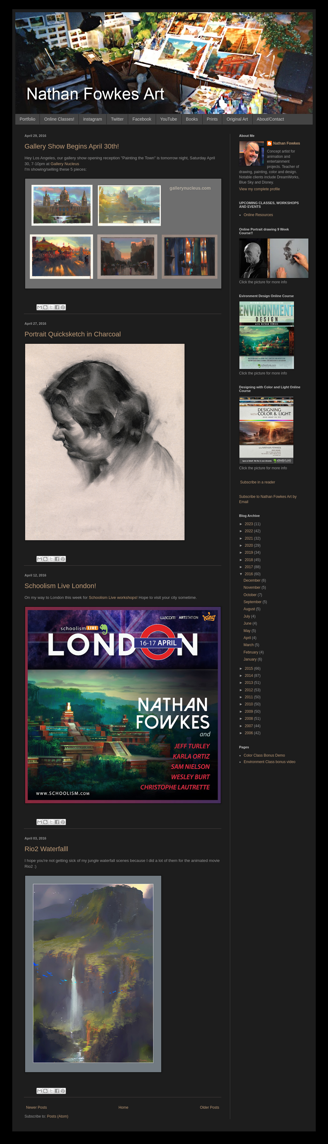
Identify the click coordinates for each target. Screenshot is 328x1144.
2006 (249, 733)
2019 (249, 552)
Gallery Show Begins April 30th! (72, 146)
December (252, 580)
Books (192, 119)
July (247, 616)
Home (123, 1107)
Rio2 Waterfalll (46, 849)
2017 (249, 567)
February (251, 652)
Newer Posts (36, 1107)
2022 (249, 531)
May (247, 631)
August (249, 609)
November (252, 587)
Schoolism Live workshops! (113, 597)
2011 (249, 697)
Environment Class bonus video (270, 762)
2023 (249, 524)
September (252, 602)
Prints (212, 119)
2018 (249, 560)
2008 (249, 718)
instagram (92, 119)
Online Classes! (59, 119)
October (250, 595)
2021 (249, 538)
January (250, 659)
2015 (249, 668)
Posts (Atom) (57, 1116)
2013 (249, 683)
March (249, 645)
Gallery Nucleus (65, 163)
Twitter (117, 119)
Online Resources (258, 215)
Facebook (141, 119)
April (247, 638)
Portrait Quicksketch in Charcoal (73, 334)
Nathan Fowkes (286, 143)
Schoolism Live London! (60, 586)
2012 (249, 690)
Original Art (237, 119)
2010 (249, 704)
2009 (249, 711)
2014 (249, 675)
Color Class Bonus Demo (264, 755)
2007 (249, 726)
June (247, 623)
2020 (249, 545)
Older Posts (209, 1107)
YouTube (168, 119)
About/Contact (270, 119)
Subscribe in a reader (257, 482)
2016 (249, 574)
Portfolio (27, 119)
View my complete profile (259, 189)
